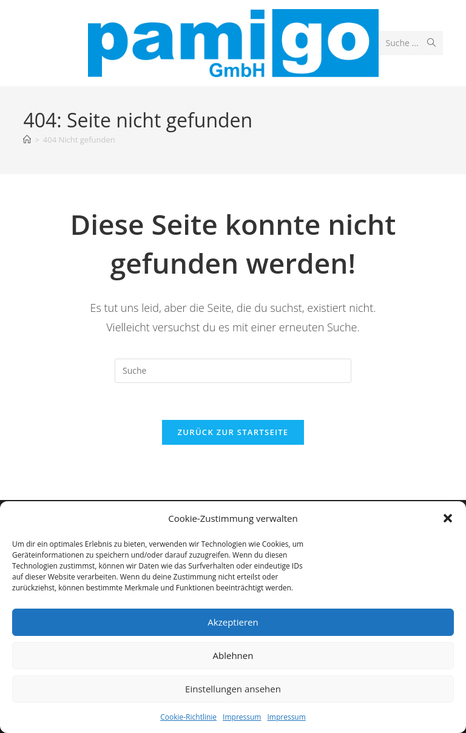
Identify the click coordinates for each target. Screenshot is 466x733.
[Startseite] (27, 139)
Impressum (242, 717)
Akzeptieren (233, 622)
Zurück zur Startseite (233, 432)
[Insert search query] (233, 371)
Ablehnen (233, 655)
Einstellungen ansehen (233, 689)
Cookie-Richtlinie (188, 717)
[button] (448, 518)
